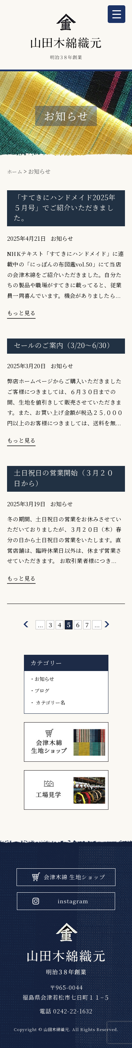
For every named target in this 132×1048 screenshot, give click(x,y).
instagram (73, 901)
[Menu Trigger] (116, 14)
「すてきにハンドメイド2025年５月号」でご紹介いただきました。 (64, 207)
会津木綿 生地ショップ (74, 877)
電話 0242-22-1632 (66, 1011)
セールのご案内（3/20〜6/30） (64, 345)
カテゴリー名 (50, 702)
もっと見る (21, 313)
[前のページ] (26, 624)
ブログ (41, 690)
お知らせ (62, 238)
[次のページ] (107, 624)
